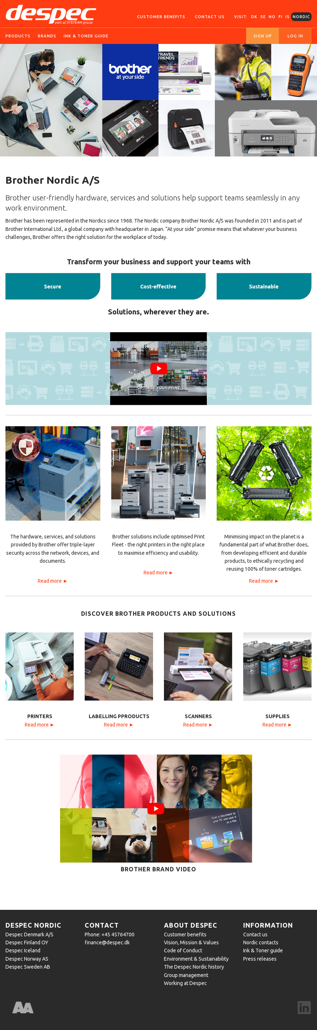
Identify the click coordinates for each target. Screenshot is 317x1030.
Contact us (210, 17)
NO (272, 17)
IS (287, 17)
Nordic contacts (260, 942)
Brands (47, 36)
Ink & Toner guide (263, 950)
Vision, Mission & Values (191, 942)
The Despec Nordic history (194, 967)
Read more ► (53, 581)
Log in (295, 36)
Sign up (262, 36)
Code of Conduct (183, 950)
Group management (186, 975)
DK (254, 17)
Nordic (301, 17)
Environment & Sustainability (196, 959)
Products (18, 36)
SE (263, 17)
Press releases (260, 959)
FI (280, 17)
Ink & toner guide (86, 36)
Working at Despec (185, 983)
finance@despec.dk (107, 942)
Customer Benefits (161, 17)
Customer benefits (185, 934)
